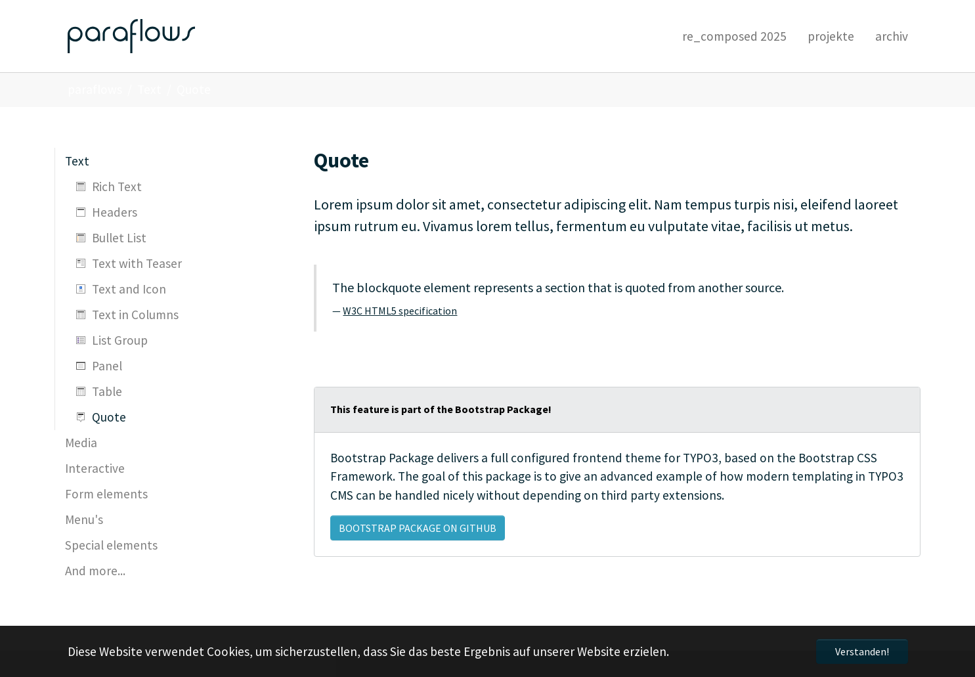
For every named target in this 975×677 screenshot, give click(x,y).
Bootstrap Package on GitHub (417, 528)
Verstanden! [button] (862, 651)
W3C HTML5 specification (400, 310)
